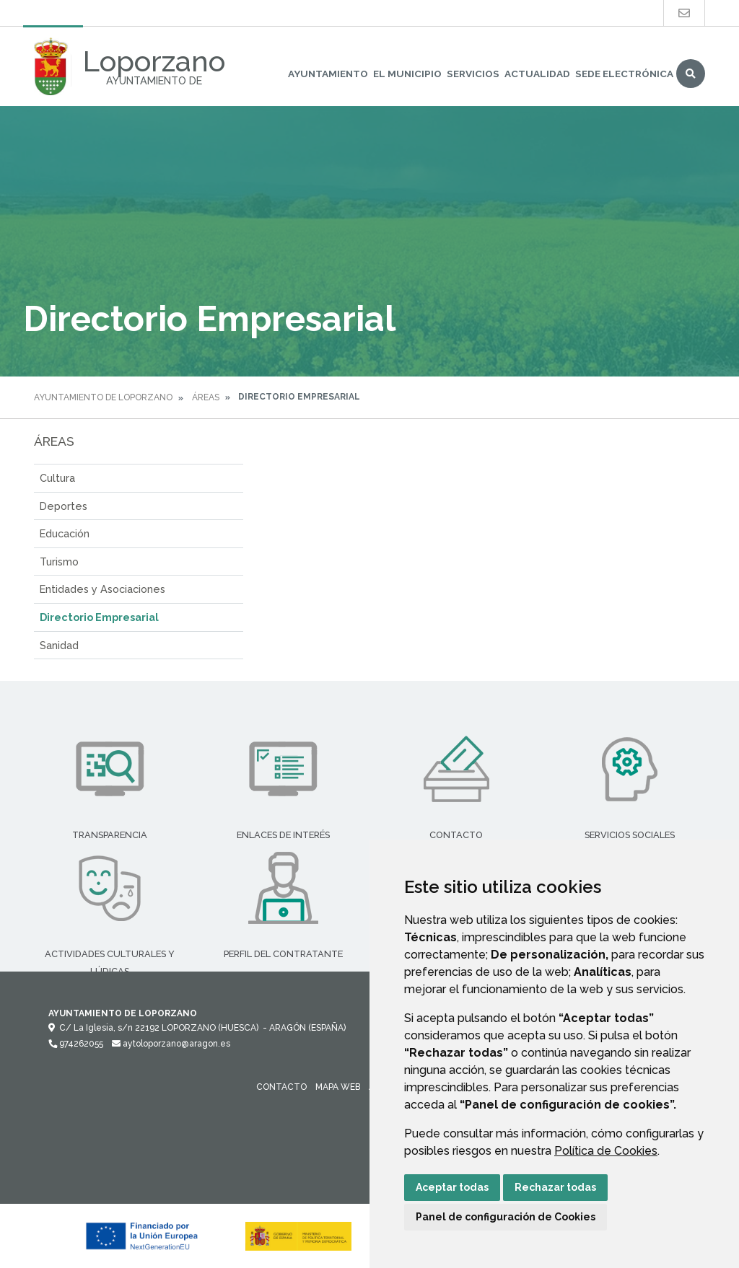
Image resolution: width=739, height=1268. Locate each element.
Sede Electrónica (624, 73)
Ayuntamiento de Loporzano (103, 397)
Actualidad (537, 73)
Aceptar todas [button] (452, 1187)
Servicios (473, 73)
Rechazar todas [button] (555, 1187)
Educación (64, 533)
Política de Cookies (605, 1151)
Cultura (57, 478)
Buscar (690, 73)
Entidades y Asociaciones (102, 589)
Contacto (281, 1087)
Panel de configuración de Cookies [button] (505, 1217)
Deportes (63, 506)
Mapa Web (337, 1087)
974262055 (75, 1044)
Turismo (59, 561)
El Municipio (407, 73)
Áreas (205, 397)
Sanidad (59, 645)
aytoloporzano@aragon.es (171, 1044)
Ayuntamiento (328, 73)
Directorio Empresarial (99, 617)
